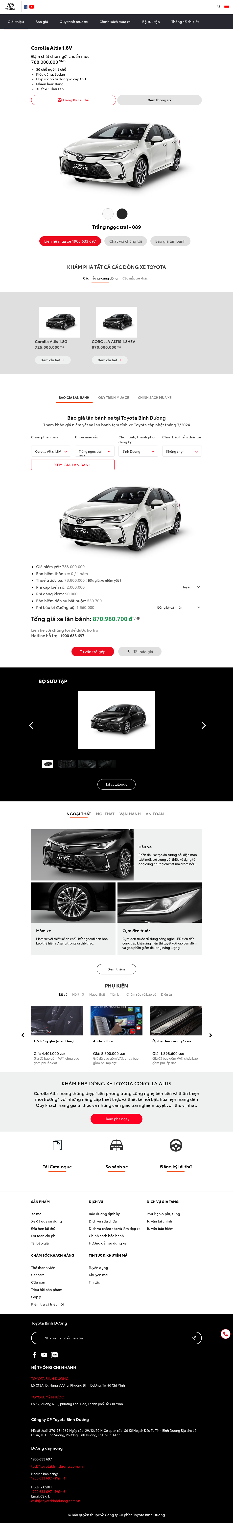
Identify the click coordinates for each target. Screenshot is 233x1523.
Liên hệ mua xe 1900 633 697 (70, 241)
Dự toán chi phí (43, 1235)
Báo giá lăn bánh (170, 241)
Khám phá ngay (116, 1118)
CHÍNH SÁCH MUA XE (155, 397)
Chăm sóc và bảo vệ (141, 994)
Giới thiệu (16, 21)
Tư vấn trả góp (93, 651)
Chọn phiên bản (44, 437)
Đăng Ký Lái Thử (73, 99)
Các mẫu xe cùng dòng (100, 278)
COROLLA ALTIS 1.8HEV (113, 341)
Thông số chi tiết (185, 21)
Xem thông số (159, 99)
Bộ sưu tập (151, 21)
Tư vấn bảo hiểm (160, 1228)
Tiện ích (115, 994)
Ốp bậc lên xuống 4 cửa (171, 1041)
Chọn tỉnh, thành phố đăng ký (136, 439)
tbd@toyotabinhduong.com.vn (57, 1466)
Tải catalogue (116, 784)
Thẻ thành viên (43, 1267)
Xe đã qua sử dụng (46, 1221)
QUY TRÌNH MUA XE (113, 397)
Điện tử (166, 994)
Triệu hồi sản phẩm (46, 1289)
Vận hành (130, 813)
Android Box (103, 1041)
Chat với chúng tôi (125, 241)
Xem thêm (116, 968)
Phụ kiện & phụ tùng (163, 1213)
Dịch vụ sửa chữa (103, 1221)
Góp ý (36, 1296)
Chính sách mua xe (115, 21)
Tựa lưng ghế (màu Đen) (53, 1041)
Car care (38, 1274)
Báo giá (42, 21)
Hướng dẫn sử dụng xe (107, 1243)
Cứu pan (38, 1282)
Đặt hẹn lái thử (43, 1228)
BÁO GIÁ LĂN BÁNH (74, 397)
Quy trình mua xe (74, 21)
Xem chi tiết (53, 359)
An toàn (155, 813)
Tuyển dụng (98, 1267)
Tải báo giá (140, 651)
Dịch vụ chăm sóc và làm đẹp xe (114, 1228)
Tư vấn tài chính (159, 1221)
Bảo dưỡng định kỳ (104, 1213)
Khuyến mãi (98, 1274)
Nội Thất (105, 813)
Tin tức (94, 1282)
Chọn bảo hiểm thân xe (181, 437)
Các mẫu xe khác (135, 278)
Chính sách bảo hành (106, 1235)
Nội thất (78, 994)
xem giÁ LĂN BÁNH (73, 464)
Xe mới (37, 1213)
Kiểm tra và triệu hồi (47, 1304)
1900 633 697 (72, 635)
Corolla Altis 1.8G (51, 341)
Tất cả (63, 994)
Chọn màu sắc (86, 437)
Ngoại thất (79, 813)
